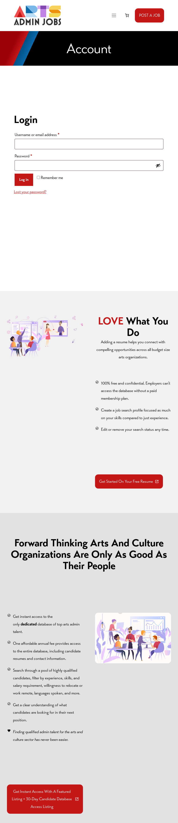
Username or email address (44, 134)
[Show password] (158, 165)
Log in (24, 179)
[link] (127, 15)
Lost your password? (30, 191)
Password (30, 155)
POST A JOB (149, 15)
